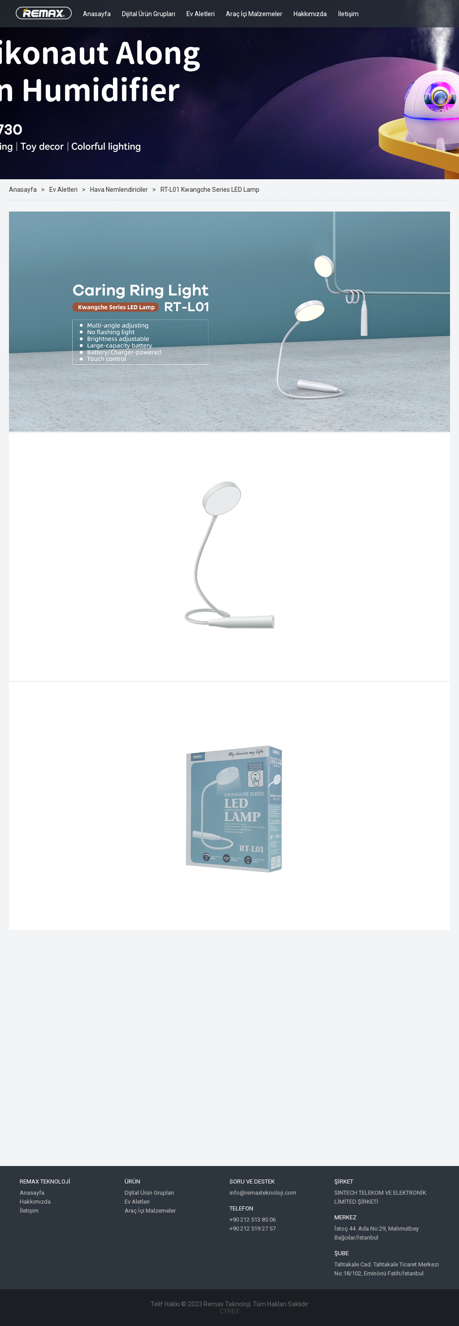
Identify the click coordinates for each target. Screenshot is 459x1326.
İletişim (348, 13)
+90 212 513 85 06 (253, 1219)
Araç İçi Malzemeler (254, 13)
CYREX (229, 1311)
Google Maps (229, 1054)
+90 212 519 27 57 (253, 1228)
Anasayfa (97, 13)
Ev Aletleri (200, 13)
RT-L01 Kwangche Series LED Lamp (210, 189)
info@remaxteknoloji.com (263, 1192)
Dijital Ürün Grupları (148, 13)
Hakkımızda (310, 13)
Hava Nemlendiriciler (119, 189)
